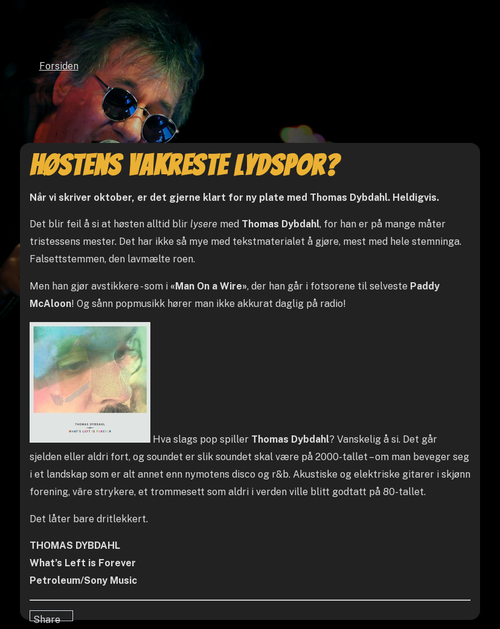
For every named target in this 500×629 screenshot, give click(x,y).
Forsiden (59, 66)
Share (46, 617)
